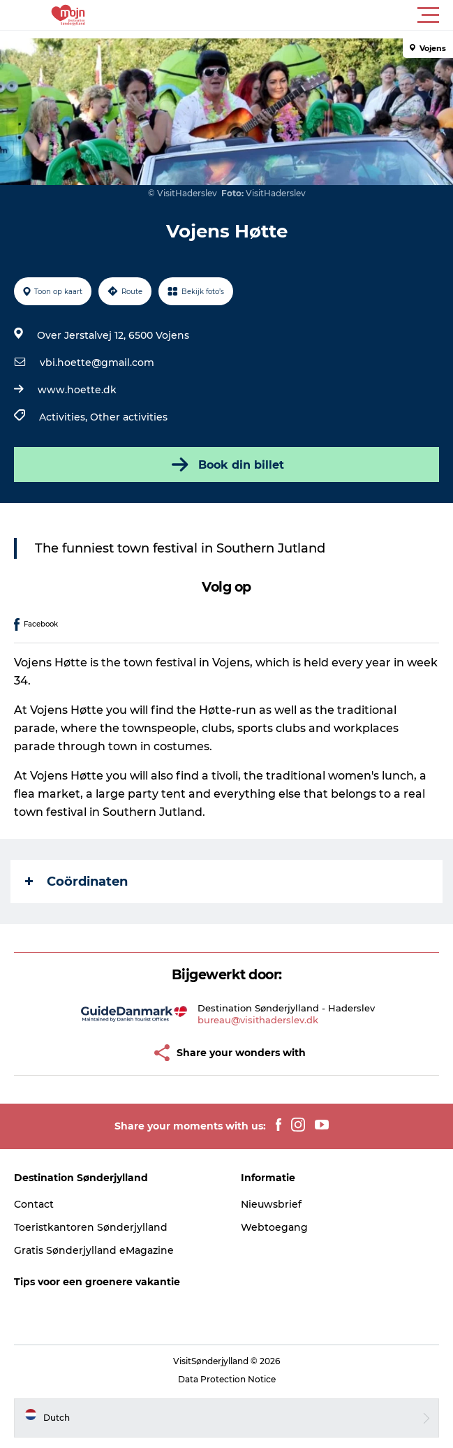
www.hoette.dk (77, 389)
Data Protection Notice (227, 1379)
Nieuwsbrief (271, 1204)
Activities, (64, 417)
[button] (289, 15)
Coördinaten (76, 881)
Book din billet (226, 464)
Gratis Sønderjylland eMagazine (94, 1250)
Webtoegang (274, 1227)
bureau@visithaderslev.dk (258, 1019)
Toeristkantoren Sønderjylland (91, 1227)
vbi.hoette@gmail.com (97, 362)
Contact (34, 1204)
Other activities (129, 417)
